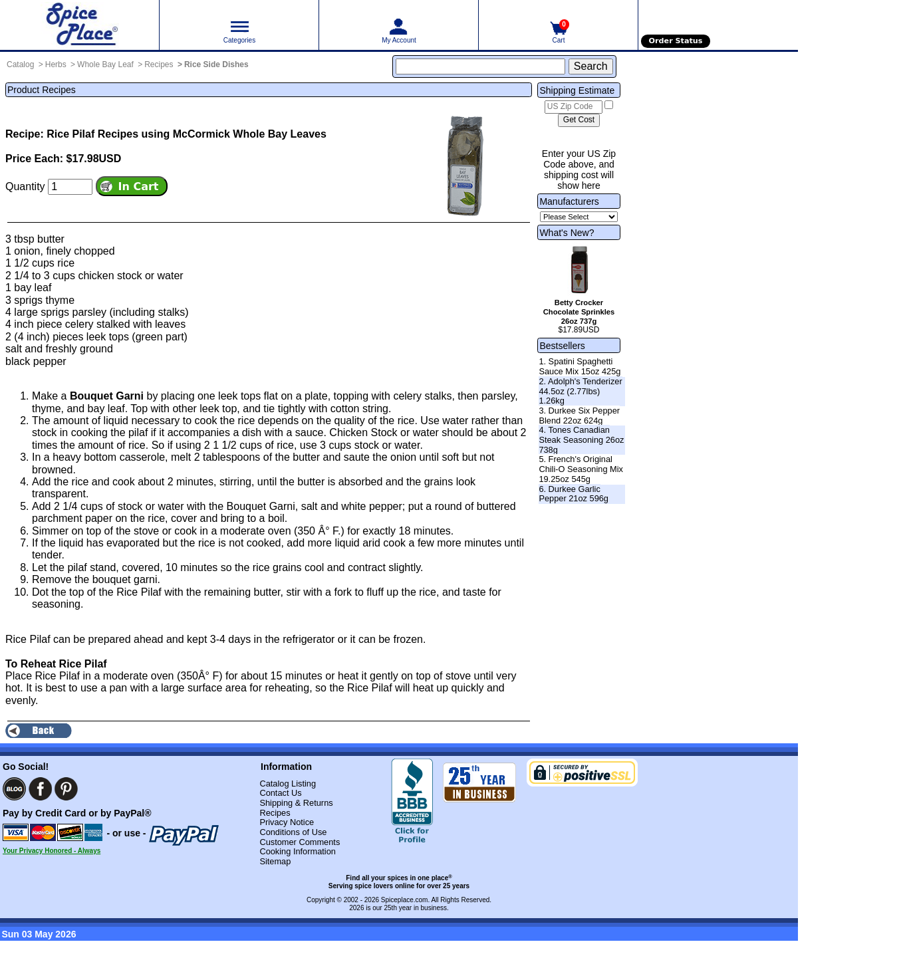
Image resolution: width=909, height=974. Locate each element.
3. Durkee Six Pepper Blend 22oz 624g (579, 416)
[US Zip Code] (573, 107)
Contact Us (280, 793)
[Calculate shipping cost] (579, 120)
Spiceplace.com (404, 900)
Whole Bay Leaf (105, 64)
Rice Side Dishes (216, 64)
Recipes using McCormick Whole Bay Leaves (212, 134)
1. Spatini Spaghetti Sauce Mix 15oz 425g (579, 366)
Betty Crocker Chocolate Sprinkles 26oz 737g (579, 312)
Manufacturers (568, 201)
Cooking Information (297, 851)
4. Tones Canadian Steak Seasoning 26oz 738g (581, 439)
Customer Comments (299, 842)
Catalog (20, 64)
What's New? (566, 232)
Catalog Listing (287, 784)
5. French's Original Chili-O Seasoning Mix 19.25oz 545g (581, 468)
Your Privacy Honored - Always (51, 850)
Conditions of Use (292, 832)
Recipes (158, 64)
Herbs (55, 64)
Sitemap (275, 861)
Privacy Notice (286, 822)
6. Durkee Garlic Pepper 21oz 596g (573, 494)
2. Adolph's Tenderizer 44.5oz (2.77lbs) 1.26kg (580, 391)
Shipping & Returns (295, 803)
